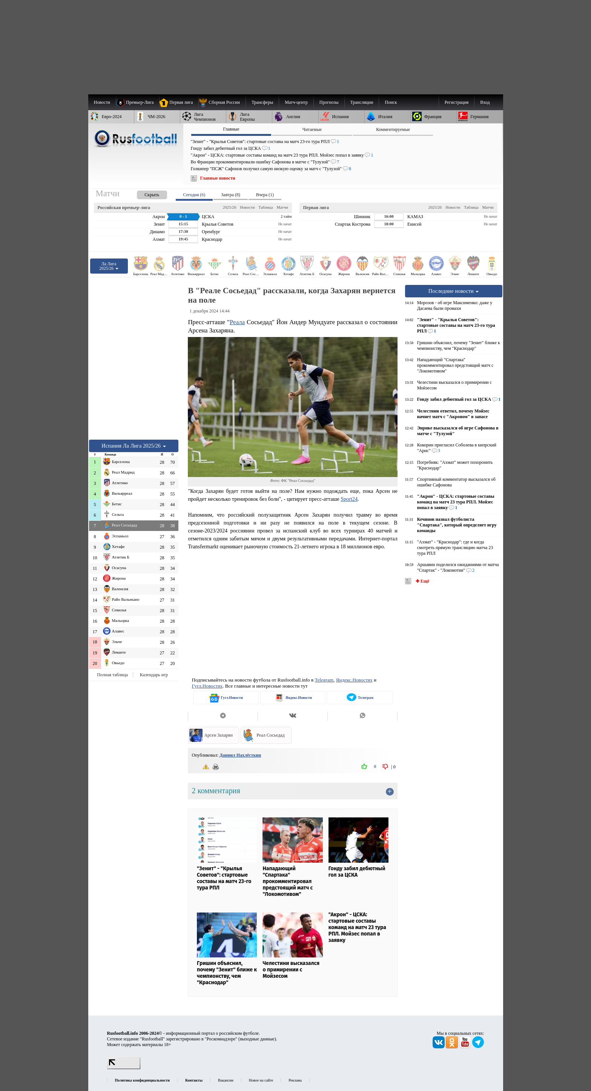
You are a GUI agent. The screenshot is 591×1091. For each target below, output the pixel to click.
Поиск (391, 102)
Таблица (265, 207)
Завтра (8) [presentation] (230, 194)
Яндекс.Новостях (354, 680)
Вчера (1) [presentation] (265, 194)
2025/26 (229, 207)
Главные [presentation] (231, 129)
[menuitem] (222, 102)
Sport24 (349, 499)
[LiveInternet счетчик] (123, 1067)
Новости (247, 207)
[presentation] (144, 193)
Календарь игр (154, 674)
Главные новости (217, 178)
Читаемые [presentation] (312, 129)
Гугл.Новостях (207, 686)
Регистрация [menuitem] (457, 102)
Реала (237, 322)
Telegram (324, 680)
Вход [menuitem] (485, 102)
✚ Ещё (421, 581)
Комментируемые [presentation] (393, 129)
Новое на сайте (261, 1080)
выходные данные (257, 1039)
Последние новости (453, 291)
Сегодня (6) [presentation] (194, 194)
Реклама (295, 1080)
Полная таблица (112, 674)
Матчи (282, 207)
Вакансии (225, 1080)
